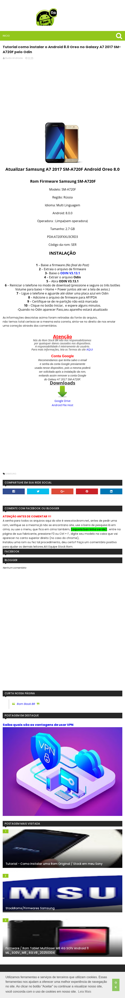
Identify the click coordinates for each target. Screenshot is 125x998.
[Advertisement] (62, 90)
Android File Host (62, 405)
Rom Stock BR (25, 704)
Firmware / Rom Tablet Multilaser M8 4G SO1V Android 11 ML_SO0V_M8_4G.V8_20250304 (46, 950)
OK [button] (116, 985)
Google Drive (62, 400)
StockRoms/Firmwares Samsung (29, 908)
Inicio (5, 35)
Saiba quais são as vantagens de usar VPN (37, 725)
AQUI (89, 349)
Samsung (10, 473)
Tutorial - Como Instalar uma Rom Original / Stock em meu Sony (53, 864)
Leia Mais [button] (84, 992)
